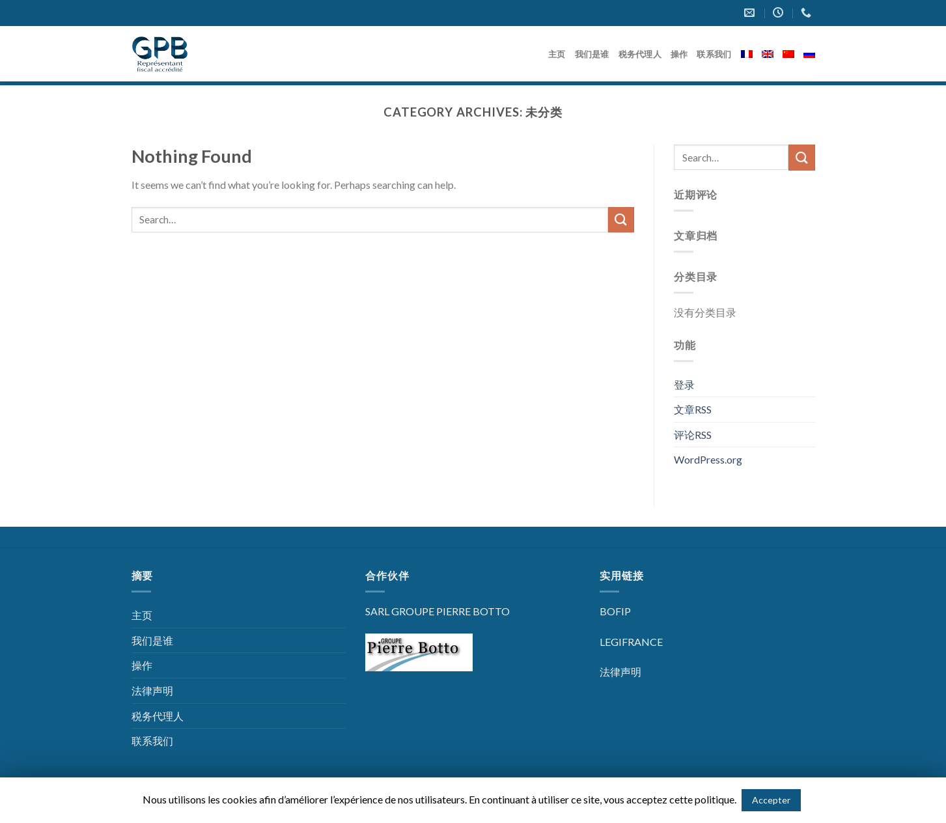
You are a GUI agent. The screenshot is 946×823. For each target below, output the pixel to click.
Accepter (771, 799)
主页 (557, 54)
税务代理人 (640, 54)
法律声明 (152, 690)
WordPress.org (708, 459)
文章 (693, 409)
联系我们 (714, 54)
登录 (684, 384)
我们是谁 (592, 54)
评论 (693, 434)
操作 (679, 54)
